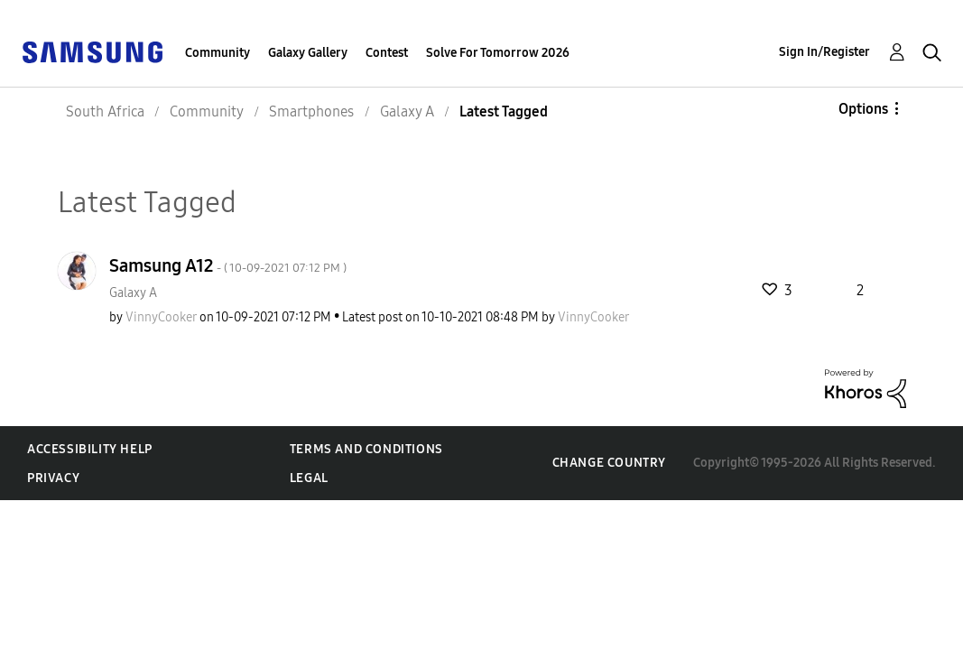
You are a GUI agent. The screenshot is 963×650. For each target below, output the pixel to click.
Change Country (609, 462)
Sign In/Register (824, 52)
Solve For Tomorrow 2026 (497, 52)
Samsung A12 (228, 265)
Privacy (53, 478)
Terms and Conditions (366, 449)
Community (217, 52)
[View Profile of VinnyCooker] (161, 317)
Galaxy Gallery (307, 52)
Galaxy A (133, 293)
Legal (309, 478)
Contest (387, 52)
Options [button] (863, 108)
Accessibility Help (90, 449)
